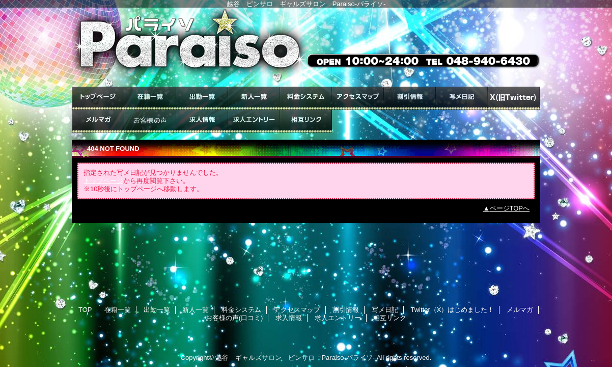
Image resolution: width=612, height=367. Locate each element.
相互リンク (306, 121)
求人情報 (202, 121)
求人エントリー (254, 121)
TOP (98, 98)
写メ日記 (462, 98)
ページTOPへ (510, 208)
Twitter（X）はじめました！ (514, 98)
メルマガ (98, 121)
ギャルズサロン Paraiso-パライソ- (306, 47)
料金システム (306, 98)
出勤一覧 (202, 98)
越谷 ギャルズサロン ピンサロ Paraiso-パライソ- (295, 357)
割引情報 (410, 98)
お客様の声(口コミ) (150, 121)
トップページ (103, 181)
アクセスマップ (358, 98)
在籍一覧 (150, 98)
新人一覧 (254, 98)
